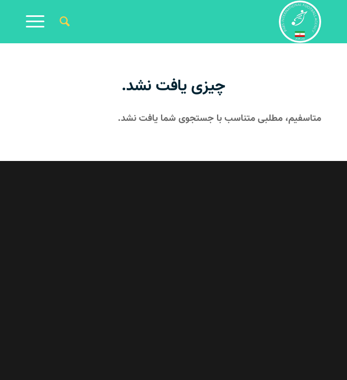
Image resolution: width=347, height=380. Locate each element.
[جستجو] (63, 22)
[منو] (38, 22)
